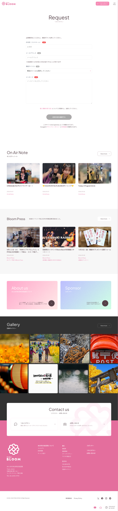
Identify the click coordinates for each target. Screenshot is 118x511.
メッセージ (29, 77)
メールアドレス (31, 53)
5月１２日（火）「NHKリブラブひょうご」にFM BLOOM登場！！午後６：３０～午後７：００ (23, 255)
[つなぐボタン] (99, 450)
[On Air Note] (74, 464)
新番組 (45, 263)
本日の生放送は (57, 263)
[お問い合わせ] (99, 453)
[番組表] (74, 449)
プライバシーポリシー (53, 127)
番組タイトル (30, 66)
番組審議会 (69, 498)
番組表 (50, 263)
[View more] (104, 154)
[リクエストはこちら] (102, 4)
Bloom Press (10, 260)
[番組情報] (74, 451)
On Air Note (10, 197)
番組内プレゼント (84, 263)
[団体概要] (50, 451)
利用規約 (64, 127)
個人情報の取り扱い (46, 108)
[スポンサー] (99, 446)
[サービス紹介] (50, 453)
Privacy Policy (78, 498)
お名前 (33, 42)
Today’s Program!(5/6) (86, 189)
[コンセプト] (50, 448)
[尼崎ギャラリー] (74, 469)
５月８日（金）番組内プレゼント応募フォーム (94, 253)
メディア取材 (11, 263)
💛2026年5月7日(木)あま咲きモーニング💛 (58, 189)
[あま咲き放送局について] (50, 446)
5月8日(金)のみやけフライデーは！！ (20, 189)
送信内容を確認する (59, 117)
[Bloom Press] (74, 467)
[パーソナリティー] (74, 454)
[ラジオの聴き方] (74, 456)
